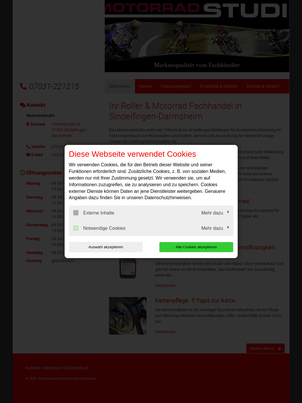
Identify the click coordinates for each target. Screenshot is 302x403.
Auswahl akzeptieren (106, 247)
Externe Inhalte (94, 212)
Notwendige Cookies (99, 228)
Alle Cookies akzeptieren (196, 247)
